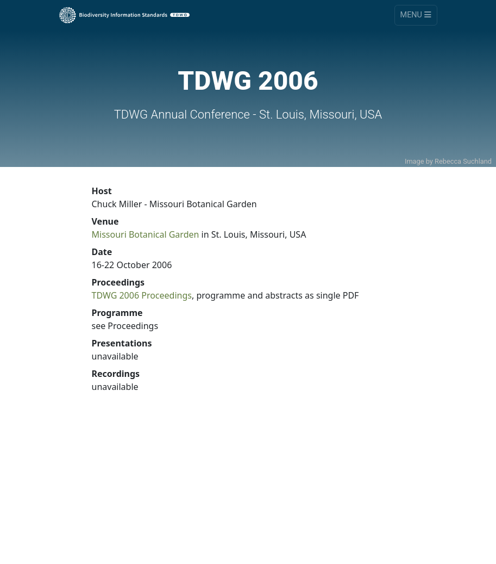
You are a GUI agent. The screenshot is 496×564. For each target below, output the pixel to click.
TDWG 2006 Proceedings (142, 295)
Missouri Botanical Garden (145, 234)
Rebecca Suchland (463, 161)
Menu (415, 15)
